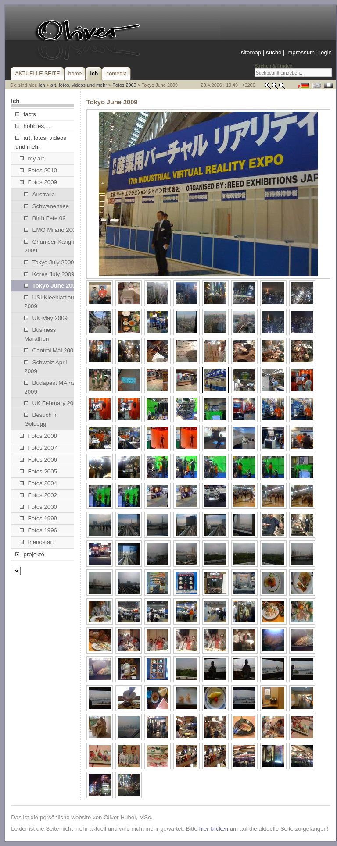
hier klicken (213, 828)
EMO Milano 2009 (51, 230)
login (325, 52)
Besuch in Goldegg (41, 419)
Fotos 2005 (38, 471)
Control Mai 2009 (50, 350)
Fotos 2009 (124, 85)
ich (42, 85)
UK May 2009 (46, 318)
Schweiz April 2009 (45, 366)
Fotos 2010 (38, 170)
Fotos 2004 (38, 483)
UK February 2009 (52, 403)
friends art (37, 542)
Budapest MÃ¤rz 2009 (49, 387)
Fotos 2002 (38, 495)
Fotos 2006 (38, 459)
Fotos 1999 (38, 518)
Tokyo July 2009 (49, 262)
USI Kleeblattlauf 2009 (49, 301)
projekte (29, 554)
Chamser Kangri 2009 (49, 246)
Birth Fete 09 (44, 218)
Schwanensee (46, 206)
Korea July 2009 (49, 274)
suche (273, 52)
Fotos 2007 (38, 447)
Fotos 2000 (38, 507)
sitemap (251, 52)
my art (32, 158)
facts (25, 114)
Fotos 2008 (38, 436)
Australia (39, 194)
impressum (300, 52)
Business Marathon (40, 334)
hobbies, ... (33, 126)
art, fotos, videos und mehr (78, 85)
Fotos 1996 (38, 530)
